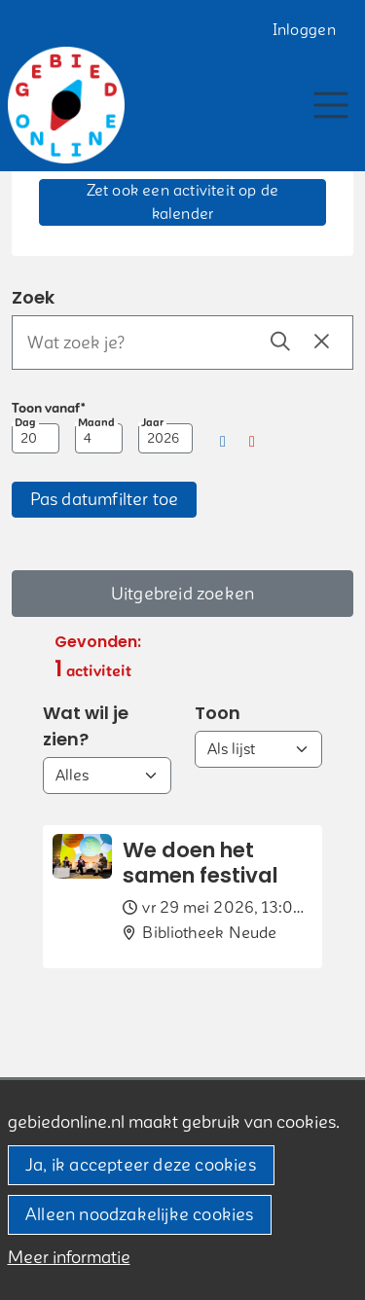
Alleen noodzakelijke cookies (139, 1215)
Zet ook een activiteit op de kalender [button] (183, 202)
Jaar (152, 423)
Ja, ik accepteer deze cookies (140, 1165)
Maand (96, 423)
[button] (222, 441)
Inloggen (304, 30)
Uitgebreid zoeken (182, 594)
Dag (25, 423)
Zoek (33, 297)
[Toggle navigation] (330, 104)
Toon (217, 713)
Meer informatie (69, 1257)
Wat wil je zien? (85, 726)
